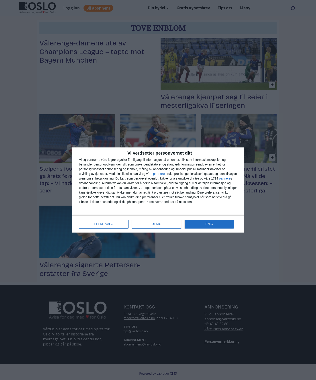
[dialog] (158, 190)
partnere (159, 173)
